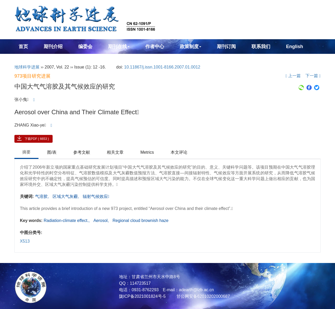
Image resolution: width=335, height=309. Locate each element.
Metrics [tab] (147, 152)
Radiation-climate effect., (67, 220)
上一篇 (293, 75)
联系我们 (261, 46)
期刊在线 (119, 46)
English (294, 46)
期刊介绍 (53, 46)
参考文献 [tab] (81, 152)
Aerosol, (101, 220)
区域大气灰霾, (66, 196)
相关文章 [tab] (115, 152)
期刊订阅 (226, 46)
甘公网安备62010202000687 (202, 296)
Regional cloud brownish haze (140, 220)
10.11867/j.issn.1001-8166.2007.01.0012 (162, 67)
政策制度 (190, 46)
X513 (25, 241)
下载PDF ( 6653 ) (37, 139)
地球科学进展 (27, 67)
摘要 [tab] (26, 152)
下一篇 (313, 75)
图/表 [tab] (52, 152)
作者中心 (154, 46)
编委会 (85, 46)
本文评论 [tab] (179, 152)
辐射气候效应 (96, 196)
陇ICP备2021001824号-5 (142, 296)
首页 (23, 46)
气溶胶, (42, 196)
